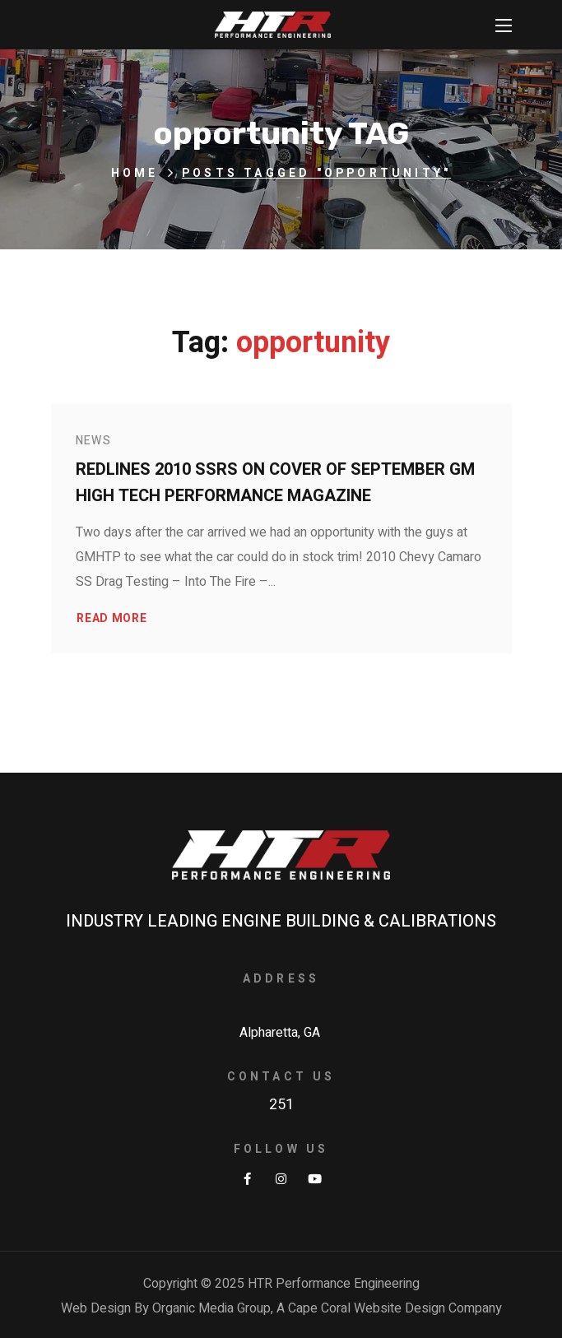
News (94, 440)
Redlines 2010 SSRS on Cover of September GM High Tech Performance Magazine (275, 483)
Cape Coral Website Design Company (395, 1308)
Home (135, 173)
